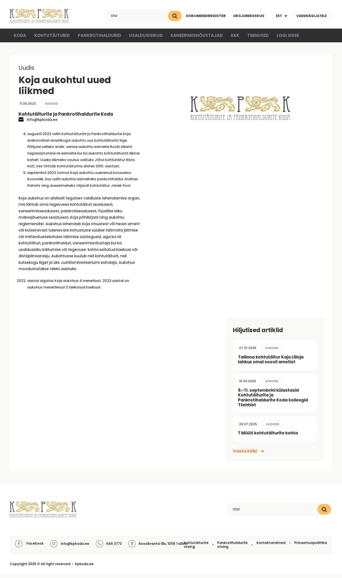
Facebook (29, 548)
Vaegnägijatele (311, 16)
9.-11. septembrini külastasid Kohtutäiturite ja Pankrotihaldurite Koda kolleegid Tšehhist (273, 401)
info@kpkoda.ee (38, 123)
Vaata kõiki (248, 455)
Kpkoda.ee (84, 568)
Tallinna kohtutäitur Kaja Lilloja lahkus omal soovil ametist (271, 363)
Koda (20, 39)
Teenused (250, 39)
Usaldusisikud (141, 39)
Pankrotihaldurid (97, 39)
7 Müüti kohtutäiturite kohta (268, 437)
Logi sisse (281, 39)
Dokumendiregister (204, 15)
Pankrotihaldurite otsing (232, 549)
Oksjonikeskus (248, 15)
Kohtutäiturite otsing (196, 549)
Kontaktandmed (271, 547)
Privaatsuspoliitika (310, 547)
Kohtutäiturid (52, 39)
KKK (227, 39)
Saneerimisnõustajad (189, 39)
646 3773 (114, 548)
